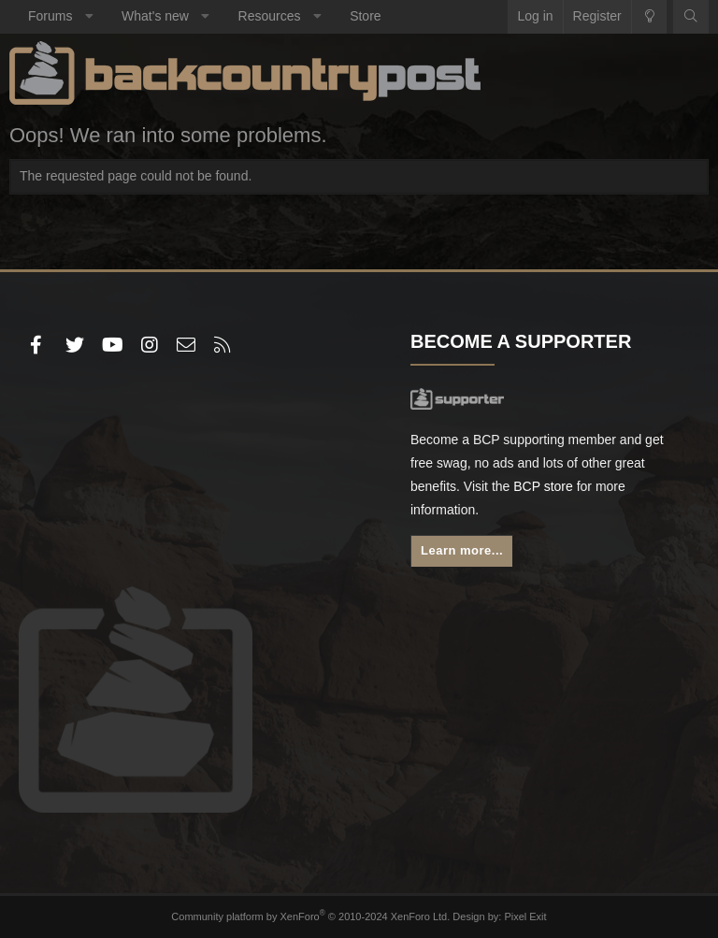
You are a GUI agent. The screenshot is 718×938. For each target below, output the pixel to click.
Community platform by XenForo (310, 916)
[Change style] (649, 17)
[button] (89, 17)
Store (365, 15)
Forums (50, 15)
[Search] (691, 17)
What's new (155, 15)
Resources (269, 15)
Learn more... (462, 550)
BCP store (543, 486)
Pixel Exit (525, 916)
